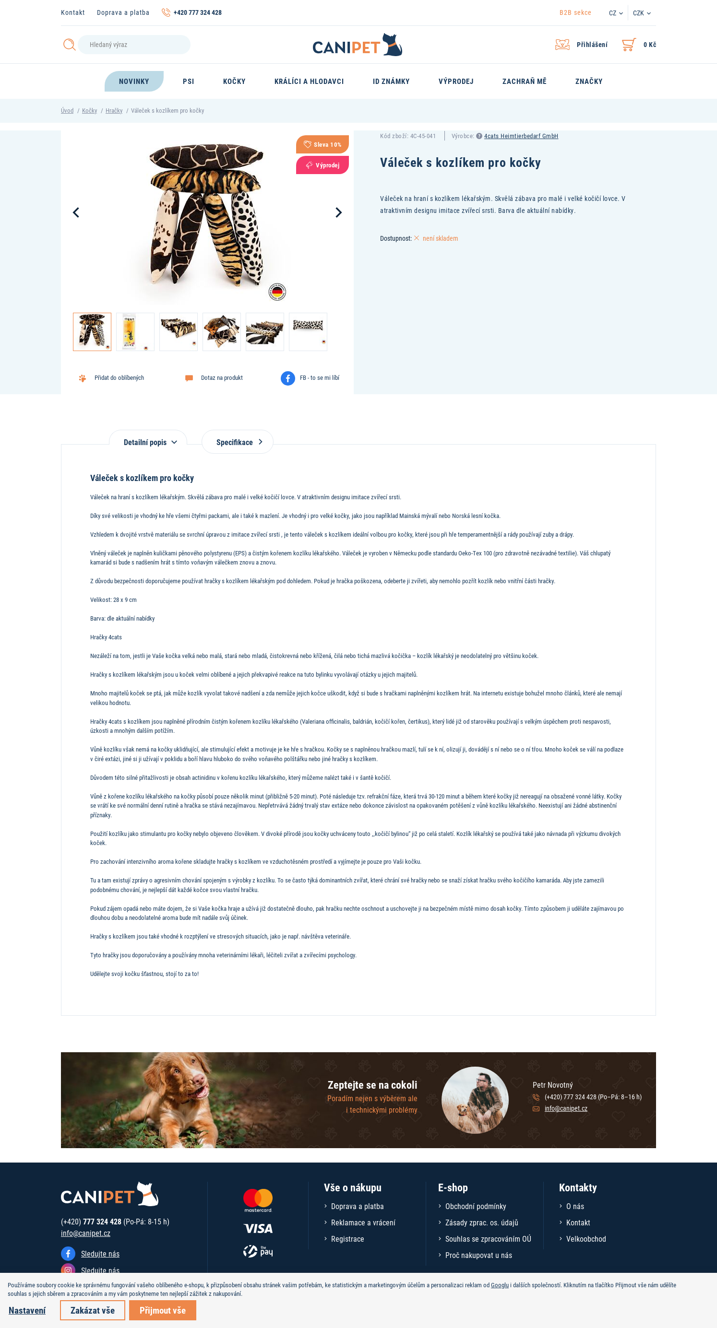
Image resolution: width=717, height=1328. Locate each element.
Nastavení (27, 1310)
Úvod (67, 110)
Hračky (114, 110)
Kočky (89, 110)
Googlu (500, 1285)
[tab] (148, 437)
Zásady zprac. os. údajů (481, 1222)
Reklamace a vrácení (363, 1222)
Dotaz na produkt (222, 377)
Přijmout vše (163, 1310)
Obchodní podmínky (475, 1206)
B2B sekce (576, 12)
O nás (575, 1206)
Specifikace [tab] (237, 442)
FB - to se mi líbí (319, 377)
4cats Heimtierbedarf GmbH (521, 135)
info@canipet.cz (566, 1108)
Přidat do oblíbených (119, 377)
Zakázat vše (93, 1310)
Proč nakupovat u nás (478, 1255)
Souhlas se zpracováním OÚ (488, 1239)
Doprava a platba (123, 12)
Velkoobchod (586, 1239)
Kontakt (73, 12)
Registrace (347, 1239)
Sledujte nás (100, 1253)
